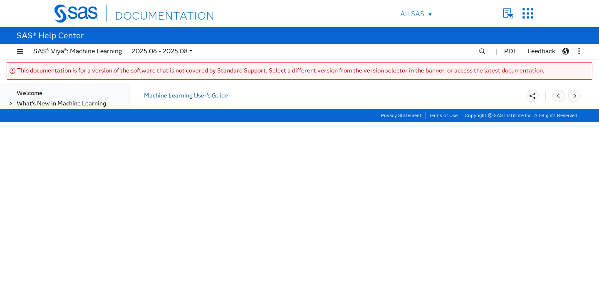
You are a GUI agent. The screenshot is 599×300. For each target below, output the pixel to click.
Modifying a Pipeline (62, 187)
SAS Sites (527, 13)
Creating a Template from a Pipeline (70, 201)
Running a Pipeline (58, 215)
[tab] (78, 187)
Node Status (50, 225)
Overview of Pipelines (63, 93)
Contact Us (508, 13)
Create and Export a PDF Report (67, 267)
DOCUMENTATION (145, 13)
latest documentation (513, 70)
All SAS (412, 14)
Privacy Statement (401, 293)
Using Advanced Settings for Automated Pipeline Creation (73, 138)
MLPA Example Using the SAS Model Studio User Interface (74, 173)
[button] (20, 51)
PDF (510, 51)
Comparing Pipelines (61, 253)
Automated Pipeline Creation (73, 124)
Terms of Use (443, 293)
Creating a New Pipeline (66, 103)
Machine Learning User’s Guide (186, 95)
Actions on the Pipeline (64, 114)
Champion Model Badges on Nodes (70, 239)
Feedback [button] (541, 51)
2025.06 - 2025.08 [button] (160, 51)
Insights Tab (49, 281)
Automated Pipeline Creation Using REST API (73, 156)
